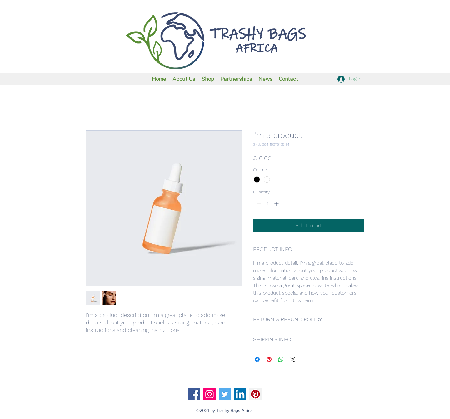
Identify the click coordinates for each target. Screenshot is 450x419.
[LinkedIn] (240, 394)
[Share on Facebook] (257, 359)
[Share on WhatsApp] (281, 359)
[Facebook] (194, 394)
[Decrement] (258, 203)
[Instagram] (209, 394)
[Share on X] (293, 359)
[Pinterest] (255, 394)
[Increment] (277, 203)
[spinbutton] (267, 203)
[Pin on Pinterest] (269, 359)
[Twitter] (225, 394)
